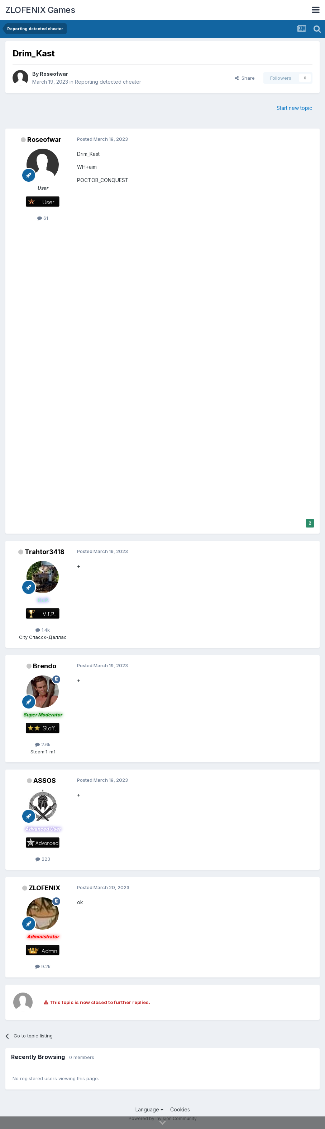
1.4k (42, 630)
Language (149, 1109)
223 (42, 859)
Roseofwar (54, 74)
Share (245, 78)
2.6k (43, 744)
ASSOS (44, 780)
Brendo (44, 666)
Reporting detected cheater (108, 82)
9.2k (43, 966)
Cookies (180, 1109)
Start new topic (294, 108)
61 (42, 218)
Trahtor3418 (44, 552)
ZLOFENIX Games (40, 10)
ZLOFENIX (44, 888)
